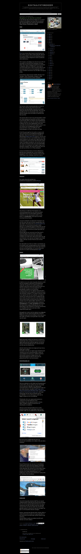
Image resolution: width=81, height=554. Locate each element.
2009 (50, 77)
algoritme (25, 524)
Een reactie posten (23, 537)
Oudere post (43, 538)
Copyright (38, 524)
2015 (50, 67)
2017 (50, 41)
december (52, 44)
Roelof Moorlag (56, 84)
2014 (50, 68)
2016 (50, 42)
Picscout (39, 180)
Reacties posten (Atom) (29, 541)
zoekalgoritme (35, 525)
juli (50, 55)
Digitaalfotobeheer (40, 5)
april (51, 60)
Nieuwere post (22, 538)
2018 (50, 39)
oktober (51, 50)
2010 (50, 75)
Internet (25, 525)
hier (39, 403)
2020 (50, 36)
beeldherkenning (31, 524)
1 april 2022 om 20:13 (27, 534)
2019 (50, 37)
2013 (50, 70)
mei (50, 58)
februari (51, 63)
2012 (50, 72)
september (52, 52)
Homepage (33, 538)
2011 (50, 73)
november (52, 48)
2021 (50, 34)
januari (51, 65)
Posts (22, 549)
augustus (51, 53)
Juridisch (29, 525)
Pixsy (21, 53)
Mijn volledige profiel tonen (53, 98)
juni (50, 57)
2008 (50, 78)
